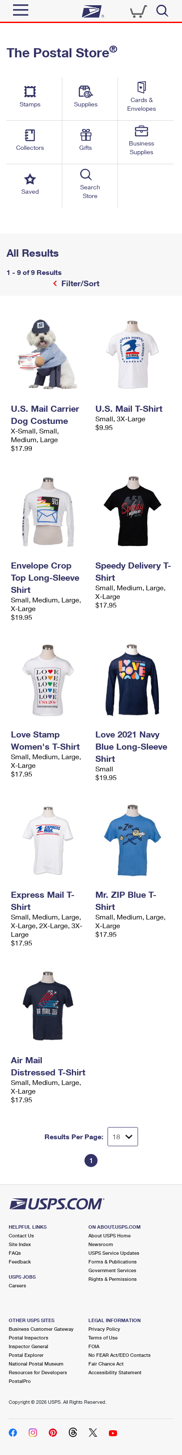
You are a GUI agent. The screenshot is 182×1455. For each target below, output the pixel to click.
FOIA (93, 1346)
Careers (17, 1285)
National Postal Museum (36, 1363)
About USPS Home (109, 1235)
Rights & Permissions (112, 1279)
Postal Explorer (26, 1355)
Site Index (20, 1244)
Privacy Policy (104, 1329)
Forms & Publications (112, 1261)
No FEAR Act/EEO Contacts (119, 1355)
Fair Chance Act (106, 1363)
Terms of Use (103, 1337)
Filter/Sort (79, 283)
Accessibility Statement (115, 1372)
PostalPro (20, 1381)
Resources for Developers (38, 1372)
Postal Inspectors (28, 1337)
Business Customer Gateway (41, 1329)
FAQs (15, 1253)
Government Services (112, 1270)
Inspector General (28, 1346)
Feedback (20, 1261)
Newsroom (100, 1244)
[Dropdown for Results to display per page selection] (123, 1136)
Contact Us (21, 1235)
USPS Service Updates (113, 1253)
